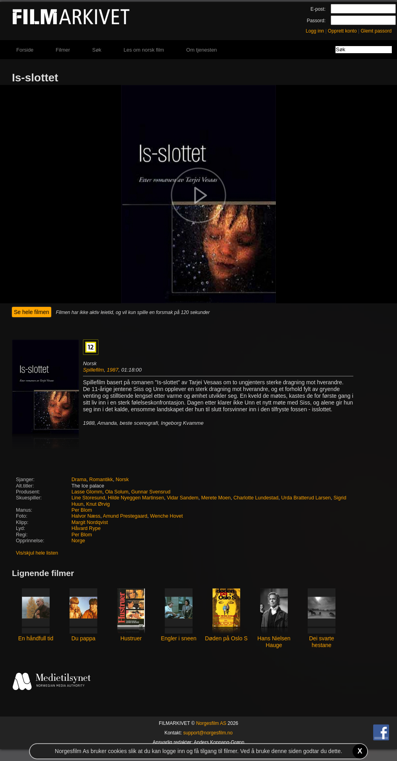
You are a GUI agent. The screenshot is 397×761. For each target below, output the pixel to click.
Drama (79, 479)
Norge (78, 540)
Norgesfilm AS (211, 723)
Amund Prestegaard (125, 516)
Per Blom (81, 510)
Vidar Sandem (182, 498)
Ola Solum (117, 492)
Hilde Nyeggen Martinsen (136, 498)
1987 (112, 370)
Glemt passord (375, 31)
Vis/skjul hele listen (37, 553)
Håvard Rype (86, 528)
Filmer (63, 50)
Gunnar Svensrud (150, 492)
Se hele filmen (31, 312)
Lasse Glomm (86, 492)
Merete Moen (216, 498)
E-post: (318, 9)
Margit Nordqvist (89, 522)
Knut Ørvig (98, 504)
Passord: (316, 20)
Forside (24, 50)
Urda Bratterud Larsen (306, 498)
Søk (96, 50)
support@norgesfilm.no (208, 733)
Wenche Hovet (166, 516)
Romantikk (101, 479)
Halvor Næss (85, 516)
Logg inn (315, 31)
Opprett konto (342, 31)
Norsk (122, 479)
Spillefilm (93, 370)
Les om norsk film (143, 50)
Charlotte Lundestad (255, 498)
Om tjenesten (201, 50)
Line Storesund (88, 498)
